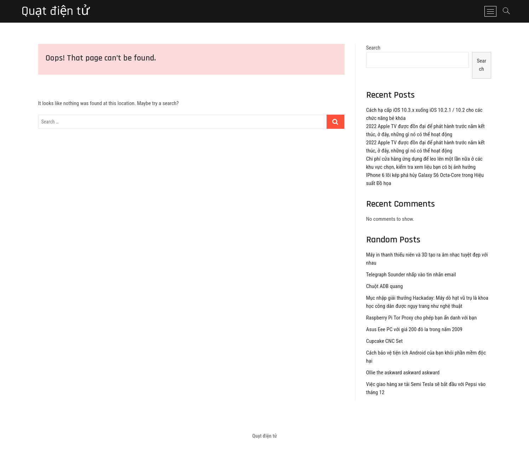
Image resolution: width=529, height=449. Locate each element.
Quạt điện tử (55, 11)
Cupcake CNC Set (384, 341)
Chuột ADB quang (384, 286)
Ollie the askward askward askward (403, 372)
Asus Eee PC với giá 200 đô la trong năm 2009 (414, 329)
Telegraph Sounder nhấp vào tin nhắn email (411, 274)
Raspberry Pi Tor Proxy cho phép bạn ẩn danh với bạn (421, 318)
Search (373, 48)
